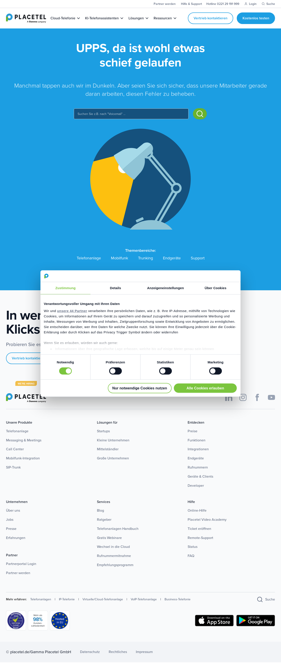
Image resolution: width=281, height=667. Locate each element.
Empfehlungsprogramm (115, 569)
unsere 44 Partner (72, 311)
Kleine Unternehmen (113, 444)
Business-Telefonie (178, 604)
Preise (192, 435)
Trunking (145, 263)
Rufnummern (198, 472)
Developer (196, 490)
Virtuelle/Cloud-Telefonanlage (102, 604)
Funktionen (196, 444)
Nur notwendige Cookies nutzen (139, 388)
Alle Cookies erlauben (205, 388)
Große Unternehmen (113, 462)
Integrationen (198, 453)
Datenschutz (90, 656)
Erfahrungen (15, 542)
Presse (11, 533)
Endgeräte (172, 263)
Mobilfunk (119, 263)
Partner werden (18, 577)
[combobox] (131, 118)
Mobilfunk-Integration (23, 462)
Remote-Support (200, 542)
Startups (103, 435)
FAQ (191, 560)
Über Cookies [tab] (216, 288)
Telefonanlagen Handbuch (117, 533)
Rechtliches (118, 656)
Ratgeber (104, 524)
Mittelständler (107, 453)
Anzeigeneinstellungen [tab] (165, 288)
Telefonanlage (89, 263)
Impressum (144, 656)
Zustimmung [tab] (65, 288)
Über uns (13, 515)
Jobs (9, 524)
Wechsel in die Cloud (113, 551)
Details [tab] (115, 288)
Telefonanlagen (40, 604)
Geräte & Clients (200, 481)
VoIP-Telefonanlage (144, 604)
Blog (100, 515)
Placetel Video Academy (207, 524)
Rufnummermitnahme (114, 560)
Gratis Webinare (109, 542)
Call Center (15, 453)
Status (192, 551)
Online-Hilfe (197, 515)
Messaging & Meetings (23, 444)
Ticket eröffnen (199, 533)
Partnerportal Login (21, 568)
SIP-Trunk (13, 472)
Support (198, 263)
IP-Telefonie (67, 604)
